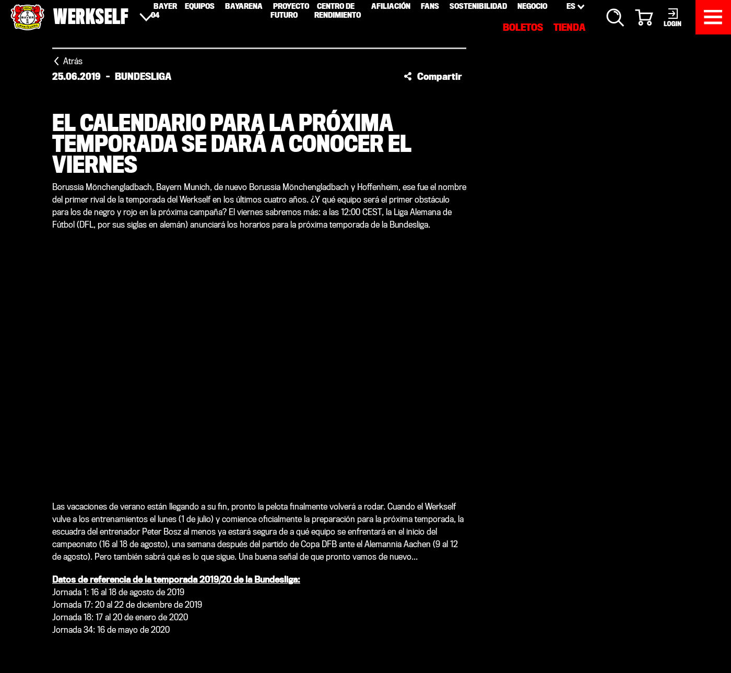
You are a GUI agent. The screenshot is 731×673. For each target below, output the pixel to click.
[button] (432, 76)
